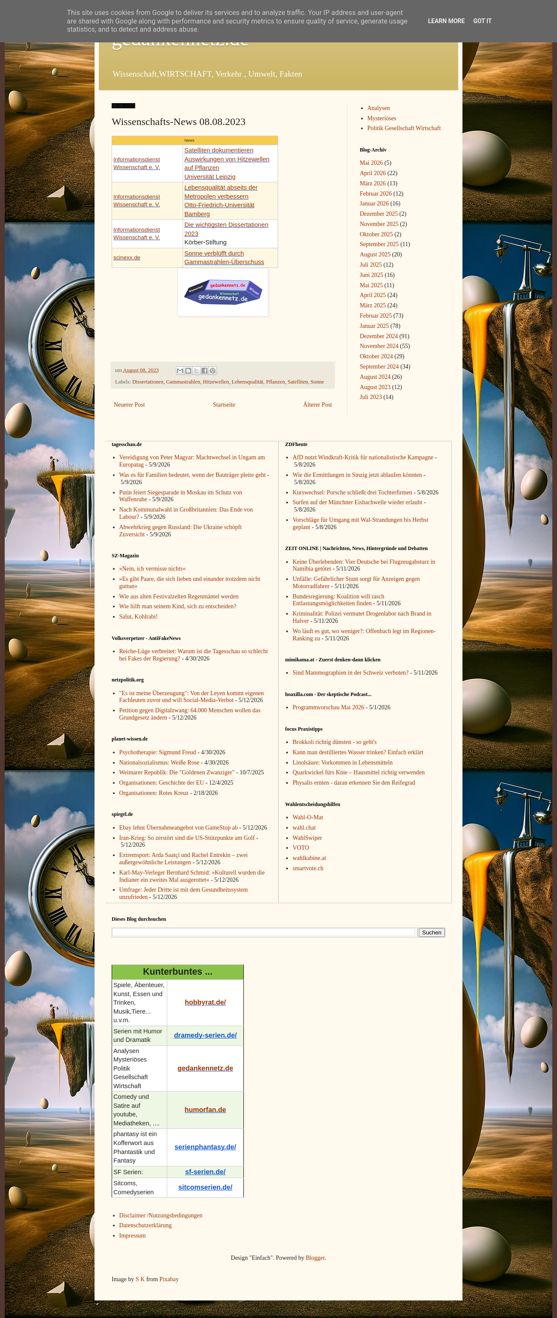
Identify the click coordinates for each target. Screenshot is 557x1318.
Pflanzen (275, 382)
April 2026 (373, 173)
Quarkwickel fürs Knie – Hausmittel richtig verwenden (359, 772)
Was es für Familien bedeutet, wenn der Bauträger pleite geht (192, 475)
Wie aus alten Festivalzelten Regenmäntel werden (179, 596)
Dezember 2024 (379, 336)
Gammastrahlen (183, 382)
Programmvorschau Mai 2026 (328, 707)
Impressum (132, 1235)
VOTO (301, 848)
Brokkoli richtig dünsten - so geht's (335, 742)
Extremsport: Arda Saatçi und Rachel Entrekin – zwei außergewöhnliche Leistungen (183, 859)
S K (140, 1279)
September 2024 (379, 366)
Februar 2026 (376, 193)
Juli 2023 (371, 397)
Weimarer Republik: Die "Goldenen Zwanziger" (177, 772)
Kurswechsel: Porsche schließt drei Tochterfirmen (352, 492)
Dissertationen (147, 382)
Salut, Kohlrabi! (138, 616)
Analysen (378, 108)
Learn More (446, 21)
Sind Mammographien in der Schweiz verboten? (351, 672)
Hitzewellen (216, 382)
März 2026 (373, 183)
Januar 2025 (374, 326)
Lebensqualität (247, 382)
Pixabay (169, 1279)
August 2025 (375, 254)
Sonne (317, 382)
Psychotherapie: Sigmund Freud (157, 752)
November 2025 (379, 224)
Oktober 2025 (376, 234)
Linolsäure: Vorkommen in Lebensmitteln (343, 762)
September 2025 (379, 244)
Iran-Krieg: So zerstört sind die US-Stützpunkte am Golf (187, 838)
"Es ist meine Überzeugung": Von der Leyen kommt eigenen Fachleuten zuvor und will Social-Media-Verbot (191, 697)
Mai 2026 (371, 163)
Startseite (224, 405)
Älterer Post (317, 405)
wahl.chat (304, 827)
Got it (482, 21)
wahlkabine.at (309, 858)
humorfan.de (205, 1109)
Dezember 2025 (379, 214)
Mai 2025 (371, 285)
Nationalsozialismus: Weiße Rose (159, 762)
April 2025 (373, 295)
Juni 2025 (371, 275)
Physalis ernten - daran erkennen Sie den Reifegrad (354, 782)
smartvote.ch (308, 868)
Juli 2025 (371, 265)
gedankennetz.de (205, 1068)
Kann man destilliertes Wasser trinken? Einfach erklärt (358, 752)
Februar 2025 (376, 315)
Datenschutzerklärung (145, 1225)
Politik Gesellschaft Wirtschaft (404, 128)
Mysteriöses (382, 118)
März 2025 (373, 305)
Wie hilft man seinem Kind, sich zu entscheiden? (178, 606)
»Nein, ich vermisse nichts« (152, 568)
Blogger (315, 1258)
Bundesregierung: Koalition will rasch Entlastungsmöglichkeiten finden (338, 600)
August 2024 (375, 377)
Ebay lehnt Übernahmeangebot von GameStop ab (178, 827)
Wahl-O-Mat (308, 817)
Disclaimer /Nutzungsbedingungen (161, 1215)
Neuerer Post (129, 405)
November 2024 (379, 346)
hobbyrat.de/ (205, 1002)
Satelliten (297, 382)
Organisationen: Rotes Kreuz (154, 793)
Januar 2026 (374, 203)
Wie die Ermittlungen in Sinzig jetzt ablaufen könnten (357, 475)
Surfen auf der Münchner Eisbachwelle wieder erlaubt (357, 502)
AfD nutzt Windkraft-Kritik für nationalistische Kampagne (363, 457)
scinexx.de (126, 257)
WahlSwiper (307, 838)
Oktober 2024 (376, 356)
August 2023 (375, 387)
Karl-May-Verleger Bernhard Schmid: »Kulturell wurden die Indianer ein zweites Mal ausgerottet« (192, 876)
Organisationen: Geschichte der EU (161, 782)
